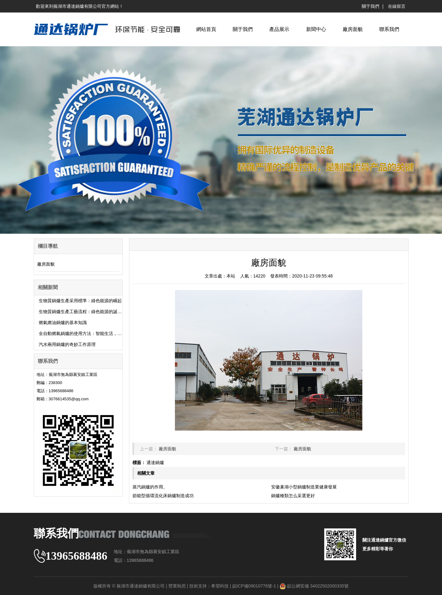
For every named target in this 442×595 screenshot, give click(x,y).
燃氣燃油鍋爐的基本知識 (63, 322)
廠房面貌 (353, 29)
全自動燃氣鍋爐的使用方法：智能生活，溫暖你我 (87, 333)
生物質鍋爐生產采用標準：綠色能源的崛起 (80, 300)
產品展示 (279, 29)
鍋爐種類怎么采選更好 (293, 495)
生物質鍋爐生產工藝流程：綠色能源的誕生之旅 (85, 311)
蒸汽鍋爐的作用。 (149, 486)
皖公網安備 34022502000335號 (318, 585)
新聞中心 (316, 29)
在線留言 (396, 6)
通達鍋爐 (155, 462)
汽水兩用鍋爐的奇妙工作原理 (67, 344)
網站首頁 (206, 29)
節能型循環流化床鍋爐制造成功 (163, 495)
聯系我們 (389, 29)
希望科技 (220, 585)
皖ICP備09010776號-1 (254, 585)
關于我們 (370, 6)
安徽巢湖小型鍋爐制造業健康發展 (304, 486)
